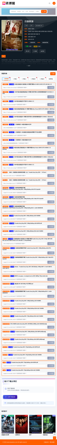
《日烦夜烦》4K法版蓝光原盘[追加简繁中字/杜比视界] (22, 132)
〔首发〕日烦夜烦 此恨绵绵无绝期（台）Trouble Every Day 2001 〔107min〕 (25, 172)
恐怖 (34, 34)
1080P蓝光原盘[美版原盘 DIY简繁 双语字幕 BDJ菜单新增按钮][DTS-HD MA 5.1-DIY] (28, 92)
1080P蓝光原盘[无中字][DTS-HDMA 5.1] (18, 101)
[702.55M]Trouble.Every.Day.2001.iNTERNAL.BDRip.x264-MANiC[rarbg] (25, 324)
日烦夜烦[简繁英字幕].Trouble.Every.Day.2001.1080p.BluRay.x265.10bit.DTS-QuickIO (28, 258)
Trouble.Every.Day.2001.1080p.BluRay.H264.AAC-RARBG (23, 231)
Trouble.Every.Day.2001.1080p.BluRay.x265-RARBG (21, 215)
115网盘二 (25, 78)
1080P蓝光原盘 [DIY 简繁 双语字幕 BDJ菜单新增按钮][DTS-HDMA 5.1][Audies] (28, 157)
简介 (4, 56)
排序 (53, 73)
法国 (37, 25)
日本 (41, 25)
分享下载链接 (9, 397)
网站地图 (52, 442)
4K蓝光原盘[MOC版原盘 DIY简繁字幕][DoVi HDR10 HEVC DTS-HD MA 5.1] (27, 84)
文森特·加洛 (31, 31)
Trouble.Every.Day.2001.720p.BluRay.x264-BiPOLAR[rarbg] (24, 339)
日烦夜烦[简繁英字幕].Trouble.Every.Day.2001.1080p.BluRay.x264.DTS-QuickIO (27, 248)
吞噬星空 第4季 (5, 435)
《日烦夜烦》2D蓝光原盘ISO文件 (17, 140)
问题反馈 (46, 442)
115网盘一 (16, 78)
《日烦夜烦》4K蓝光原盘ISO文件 (17, 124)
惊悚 (32, 34)
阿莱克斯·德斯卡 (52, 31)
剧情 (29, 34)
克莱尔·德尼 (31, 28)
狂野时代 (17, 435)
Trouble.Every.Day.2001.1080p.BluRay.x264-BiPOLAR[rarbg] (24, 331)
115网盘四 (34, 78)
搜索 (44, 11)
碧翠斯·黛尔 (44, 31)
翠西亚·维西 (38, 31)
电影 (37, 34)
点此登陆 (51, 87)
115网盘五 (42, 78)
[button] (55, 424)
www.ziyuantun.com (12, 442)
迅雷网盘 (51, 79)
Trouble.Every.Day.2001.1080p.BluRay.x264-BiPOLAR (22, 223)
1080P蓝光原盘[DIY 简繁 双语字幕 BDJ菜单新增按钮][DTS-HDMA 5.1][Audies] (28, 117)
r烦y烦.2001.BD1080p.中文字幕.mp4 (18, 284)
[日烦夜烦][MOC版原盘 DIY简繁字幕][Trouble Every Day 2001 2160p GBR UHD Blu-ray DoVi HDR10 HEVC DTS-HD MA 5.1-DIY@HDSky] (27, 239)
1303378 (32, 42)
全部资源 (7, 78)
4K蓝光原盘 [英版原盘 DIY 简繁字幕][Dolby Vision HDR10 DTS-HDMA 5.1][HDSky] (27, 148)
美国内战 (45, 435)
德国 (39, 25)
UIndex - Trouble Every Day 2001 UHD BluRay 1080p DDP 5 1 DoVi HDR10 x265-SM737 (27, 267)
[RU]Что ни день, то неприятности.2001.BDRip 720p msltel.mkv (25, 276)
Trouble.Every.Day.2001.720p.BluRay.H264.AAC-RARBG (23, 316)
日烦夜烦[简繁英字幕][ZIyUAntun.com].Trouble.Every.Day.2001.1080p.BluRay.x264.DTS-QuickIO (21, 188)
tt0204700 (45, 42)
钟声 (30, 435)
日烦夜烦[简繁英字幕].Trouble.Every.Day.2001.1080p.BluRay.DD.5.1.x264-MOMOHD (27, 292)
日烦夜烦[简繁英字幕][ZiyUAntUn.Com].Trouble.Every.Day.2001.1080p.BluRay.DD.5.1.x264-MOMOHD (23, 207)
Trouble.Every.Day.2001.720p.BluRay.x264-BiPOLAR (21, 347)
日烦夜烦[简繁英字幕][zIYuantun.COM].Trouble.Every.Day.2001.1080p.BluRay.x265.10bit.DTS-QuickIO (23, 197)
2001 (31, 25)
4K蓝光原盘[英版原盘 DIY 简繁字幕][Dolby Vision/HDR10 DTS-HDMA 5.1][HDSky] (28, 109)
